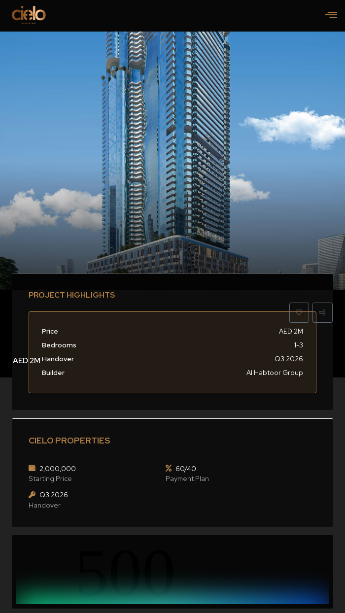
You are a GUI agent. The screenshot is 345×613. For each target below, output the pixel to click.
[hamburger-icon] (331, 16)
